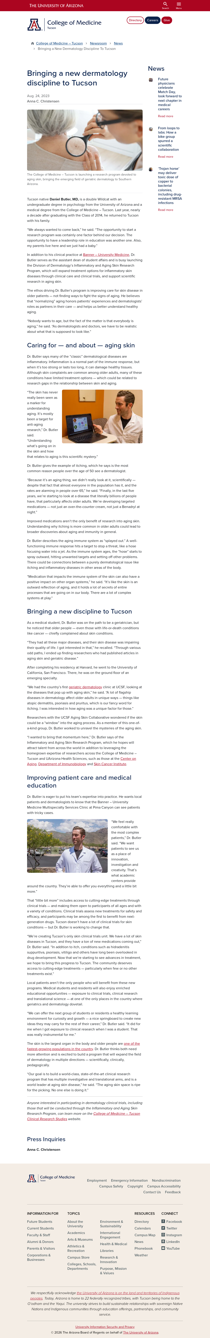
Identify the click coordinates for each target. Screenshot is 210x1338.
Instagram (174, 1235)
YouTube (173, 1248)
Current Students (40, 1228)
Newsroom (98, 43)
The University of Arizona (140, 1332)
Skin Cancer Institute (110, 764)
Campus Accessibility (164, 1186)
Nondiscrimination (166, 1180)
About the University (75, 1223)
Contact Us (152, 1192)
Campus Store (78, 1257)
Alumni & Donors (40, 1242)
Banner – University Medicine (106, 255)
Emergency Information (129, 1180)
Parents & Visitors (41, 1248)
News (118, 43)
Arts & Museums (80, 1239)
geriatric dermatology (85, 687)
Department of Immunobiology (62, 764)
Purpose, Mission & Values (113, 1270)
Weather (141, 1255)
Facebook (174, 1221)
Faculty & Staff (38, 1235)
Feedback (173, 1192)
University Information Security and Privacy (105, 1327)
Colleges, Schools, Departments (81, 1266)
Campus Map (145, 1235)
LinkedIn (173, 1242)
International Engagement (110, 1235)
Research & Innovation (109, 1259)
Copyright (135, 1186)
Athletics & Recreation (76, 1248)
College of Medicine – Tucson (59, 43)
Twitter (171, 1228)
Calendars (143, 1228)
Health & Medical (113, 1244)
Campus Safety (111, 1186)
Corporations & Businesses (39, 1257)
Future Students (39, 1221)
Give (167, 20)
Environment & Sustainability (111, 1223)
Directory (135, 20)
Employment (97, 1180)
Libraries (107, 1251)
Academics (76, 1233)
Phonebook (144, 1248)
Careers (152, 20)
